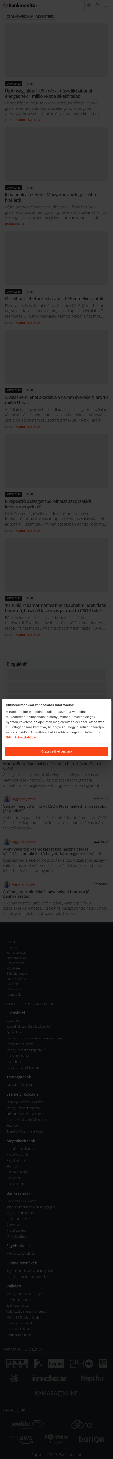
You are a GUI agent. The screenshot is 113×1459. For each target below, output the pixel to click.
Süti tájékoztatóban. (22, 737)
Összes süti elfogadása (56, 751)
